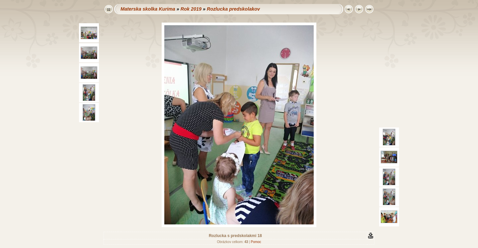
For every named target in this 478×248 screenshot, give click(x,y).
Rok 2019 (191, 9)
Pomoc (256, 242)
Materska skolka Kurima (147, 9)
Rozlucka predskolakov (233, 9)
